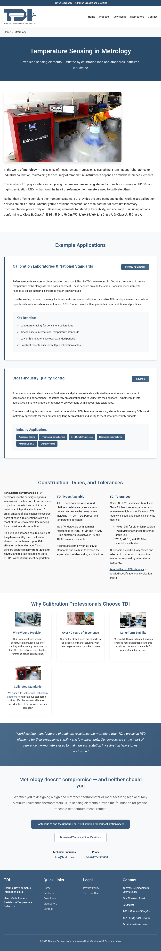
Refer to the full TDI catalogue (127, 569)
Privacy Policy (91, 888)
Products (104, 16)
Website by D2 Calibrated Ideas (105, 941)
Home (91, 16)
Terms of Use (91, 893)
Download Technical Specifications (80, 837)
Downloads (119, 16)
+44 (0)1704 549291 (96, 857)
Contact (152, 16)
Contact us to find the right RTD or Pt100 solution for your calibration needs (80, 824)
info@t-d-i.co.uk (64, 857)
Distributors (137, 16)
